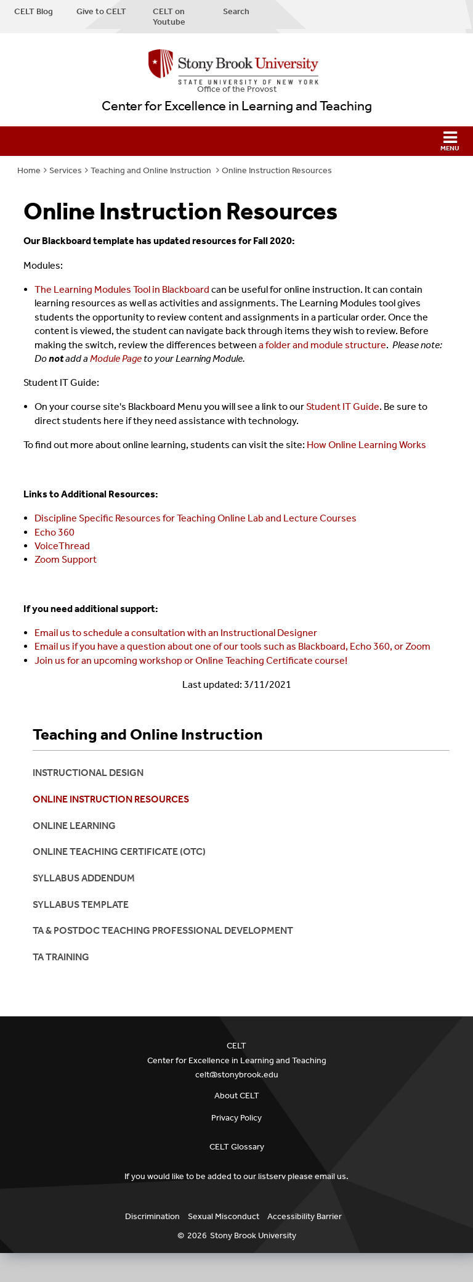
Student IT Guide (342, 406)
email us (330, 1176)
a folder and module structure (322, 345)
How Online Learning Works (366, 445)
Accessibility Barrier (304, 1216)
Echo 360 (54, 532)
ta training (61, 957)
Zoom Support (65, 559)
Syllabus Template (81, 904)
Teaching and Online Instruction (152, 170)
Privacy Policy (236, 1118)
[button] (236, 141)
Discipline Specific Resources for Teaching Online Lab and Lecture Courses (195, 518)
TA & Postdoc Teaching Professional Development (163, 930)
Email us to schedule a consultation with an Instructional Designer (175, 633)
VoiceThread (62, 546)
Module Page (116, 358)
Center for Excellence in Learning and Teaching (237, 106)
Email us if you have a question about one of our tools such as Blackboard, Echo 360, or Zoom (232, 646)
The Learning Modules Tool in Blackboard (121, 289)
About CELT (236, 1095)
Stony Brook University (253, 1235)
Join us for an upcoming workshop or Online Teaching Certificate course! (190, 660)
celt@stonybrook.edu (236, 1074)
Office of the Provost (237, 89)
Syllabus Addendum (84, 878)
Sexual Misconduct (223, 1216)
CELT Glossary (236, 1146)
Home (29, 170)
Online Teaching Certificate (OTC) (119, 851)
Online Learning (74, 825)
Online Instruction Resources (277, 170)
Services (65, 170)
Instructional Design (88, 772)
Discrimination (152, 1216)
